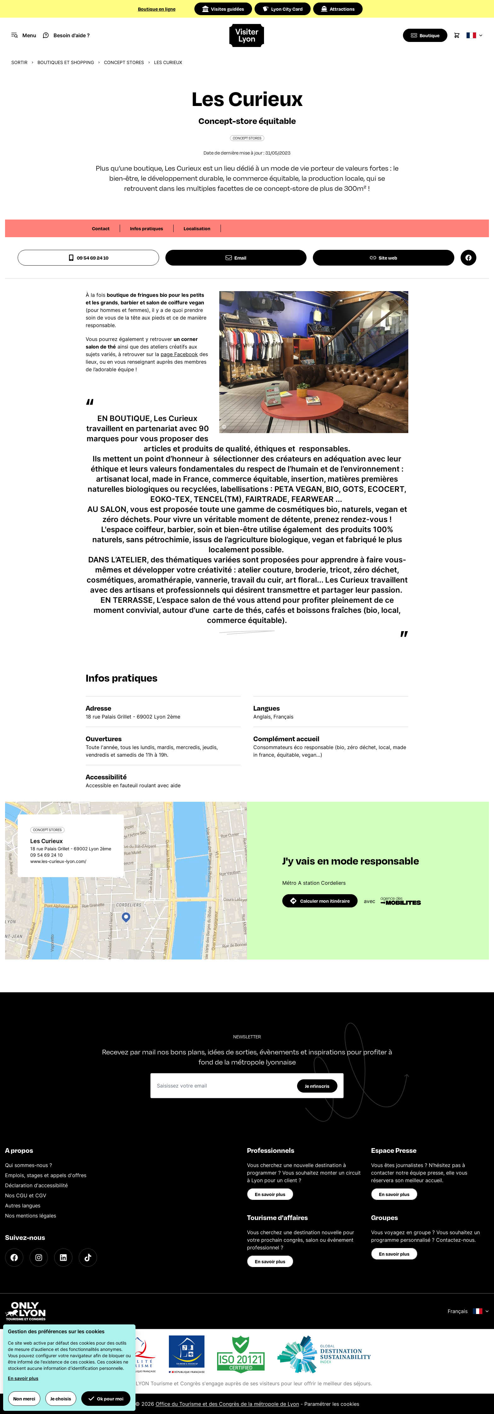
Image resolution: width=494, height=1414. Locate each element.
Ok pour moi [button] (105, 1398)
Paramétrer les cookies (331, 1404)
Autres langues (22, 1205)
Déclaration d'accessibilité (36, 1185)
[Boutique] (424, 35)
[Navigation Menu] (23, 35)
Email (236, 258)
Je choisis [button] (60, 1398)
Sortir (19, 62)
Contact (101, 228)
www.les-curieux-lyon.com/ (58, 861)
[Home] (247, 35)
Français (468, 1311)
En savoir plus (270, 1194)
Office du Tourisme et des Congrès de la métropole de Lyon (227, 1404)
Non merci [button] (24, 1398)
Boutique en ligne (156, 8)
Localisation (197, 228)
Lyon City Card (282, 9)
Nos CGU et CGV (25, 1195)
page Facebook (179, 354)
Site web (383, 258)
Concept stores (124, 62)
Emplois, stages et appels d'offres (45, 1175)
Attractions (338, 9)
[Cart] (457, 35)
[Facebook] (14, 1257)
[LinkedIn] (63, 1257)
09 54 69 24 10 (88, 258)
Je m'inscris (317, 1086)
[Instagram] (39, 1257)
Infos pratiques (146, 228)
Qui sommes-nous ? (28, 1165)
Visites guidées (223, 9)
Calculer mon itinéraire (320, 901)
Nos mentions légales (30, 1215)
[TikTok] (88, 1257)
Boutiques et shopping (65, 62)
